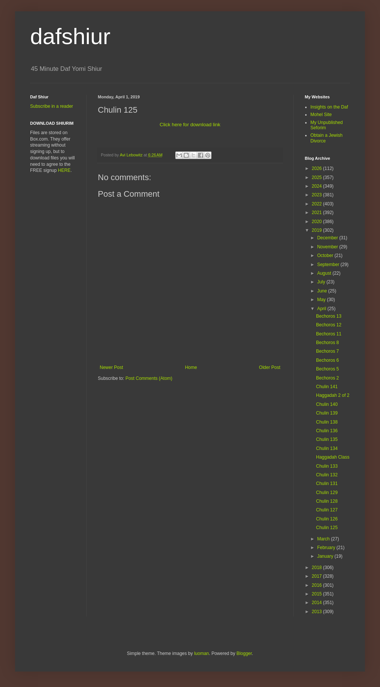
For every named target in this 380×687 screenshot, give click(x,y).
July (322, 282)
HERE (64, 170)
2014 (317, 602)
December (328, 237)
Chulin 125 (326, 527)
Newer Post (111, 367)
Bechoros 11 (328, 334)
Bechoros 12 (328, 324)
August (325, 273)
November (328, 246)
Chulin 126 (326, 519)
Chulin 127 (326, 510)
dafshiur (70, 36)
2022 (317, 204)
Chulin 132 (326, 474)
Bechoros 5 (327, 369)
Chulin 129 (326, 492)
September (328, 264)
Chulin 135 (326, 439)
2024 (317, 186)
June (322, 291)
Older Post (269, 367)
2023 (317, 194)
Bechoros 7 (327, 351)
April (322, 308)
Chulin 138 (326, 422)
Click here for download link (190, 124)
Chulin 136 (326, 430)
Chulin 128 (326, 501)
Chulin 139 (326, 413)
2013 (317, 611)
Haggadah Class (333, 457)
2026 (317, 168)
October (325, 255)
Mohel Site (321, 114)
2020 (317, 221)
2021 (317, 212)
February (326, 547)
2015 (317, 594)
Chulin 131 (326, 483)
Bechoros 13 (328, 316)
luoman (201, 653)
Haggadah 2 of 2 (333, 395)
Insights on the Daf (329, 107)
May (322, 299)
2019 (317, 230)
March (324, 539)
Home (191, 367)
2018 (317, 567)
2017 (317, 576)
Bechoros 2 (327, 378)
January (325, 556)
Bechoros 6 (327, 360)
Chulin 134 (326, 448)
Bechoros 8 (327, 342)
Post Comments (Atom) (148, 378)
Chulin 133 (326, 466)
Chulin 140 (326, 404)
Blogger (244, 653)
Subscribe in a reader (51, 106)
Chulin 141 (326, 386)
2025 (317, 177)
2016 (317, 585)
